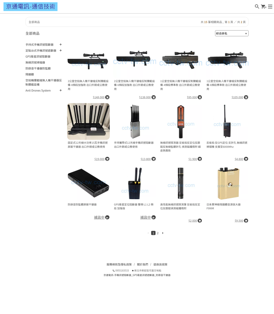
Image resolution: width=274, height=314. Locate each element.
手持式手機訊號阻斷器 (39, 44)
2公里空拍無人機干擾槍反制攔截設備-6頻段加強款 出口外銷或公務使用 (134, 85)
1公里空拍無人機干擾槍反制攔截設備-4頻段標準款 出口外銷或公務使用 (180, 85)
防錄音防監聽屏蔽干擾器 (82, 204)
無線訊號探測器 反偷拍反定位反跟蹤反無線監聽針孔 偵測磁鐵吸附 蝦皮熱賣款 (180, 146)
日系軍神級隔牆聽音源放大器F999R (224, 206)
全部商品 (34, 22)
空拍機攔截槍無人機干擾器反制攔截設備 (44, 82)
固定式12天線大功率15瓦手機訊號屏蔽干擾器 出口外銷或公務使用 (88, 144)
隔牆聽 (30, 74)
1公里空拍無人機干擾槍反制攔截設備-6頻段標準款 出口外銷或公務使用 (227, 85)
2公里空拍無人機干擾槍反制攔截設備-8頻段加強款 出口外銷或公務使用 (88, 85)
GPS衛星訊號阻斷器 (38, 56)
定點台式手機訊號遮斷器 (41, 50)
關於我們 (142, 264)
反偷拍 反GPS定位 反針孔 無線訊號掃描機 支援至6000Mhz (227, 144)
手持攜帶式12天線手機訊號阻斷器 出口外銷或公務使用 (134, 144)
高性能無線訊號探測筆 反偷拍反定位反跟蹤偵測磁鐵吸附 (180, 206)
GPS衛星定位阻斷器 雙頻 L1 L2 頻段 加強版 (133, 206)
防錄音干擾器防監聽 (38, 68)
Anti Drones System (38, 90)
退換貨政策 (160, 264)
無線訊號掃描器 (35, 62)
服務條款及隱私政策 (119, 264)
